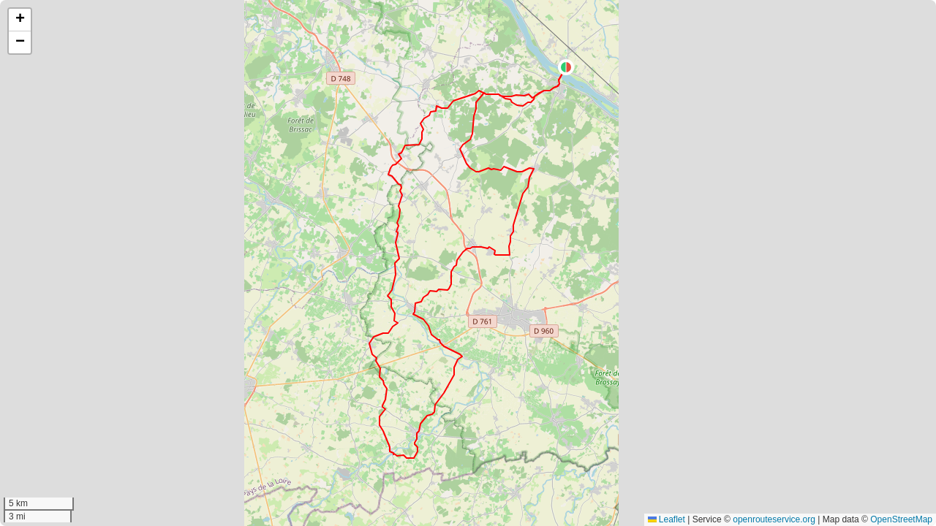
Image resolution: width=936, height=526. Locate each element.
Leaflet (666, 519)
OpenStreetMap (901, 519)
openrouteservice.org (774, 519)
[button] (566, 67)
